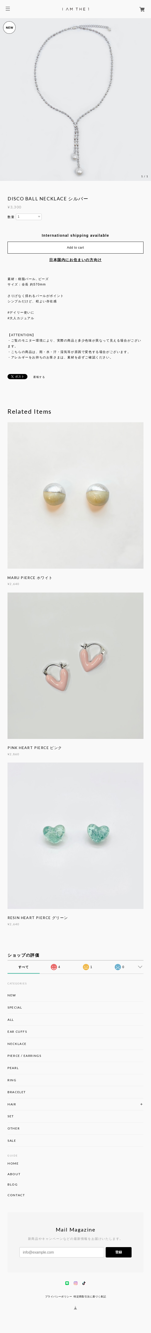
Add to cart (75, 247)
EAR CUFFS (17, 1031)
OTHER (14, 1128)
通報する (39, 377)
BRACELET (17, 1092)
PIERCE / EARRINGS (24, 1056)
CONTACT (16, 1195)
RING (12, 1080)
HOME (13, 1163)
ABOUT (14, 1174)
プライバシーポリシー (58, 1296)
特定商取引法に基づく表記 (90, 1296)
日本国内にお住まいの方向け (75, 260)
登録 (118, 1252)
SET (11, 1116)
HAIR (12, 1104)
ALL (11, 1020)
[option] (75, 99)
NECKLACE (17, 1044)
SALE (12, 1140)
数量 (11, 217)
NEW (12, 995)
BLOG (13, 1184)
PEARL (13, 1068)
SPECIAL (15, 1007)
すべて (23, 967)
